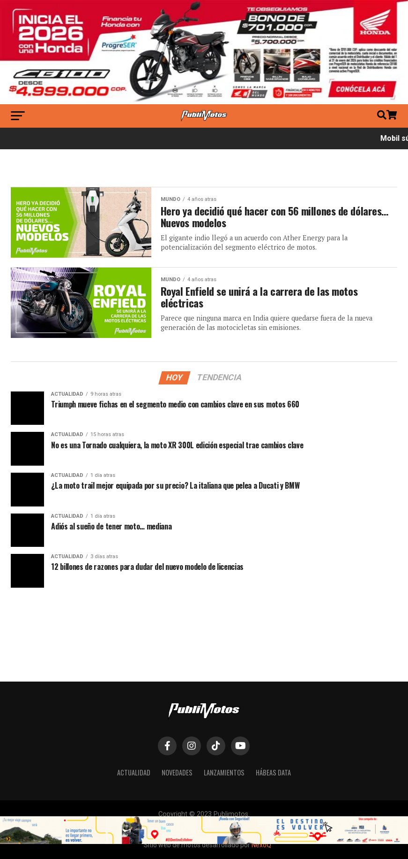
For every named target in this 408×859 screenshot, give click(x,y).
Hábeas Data (273, 772)
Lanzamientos (224, 772)
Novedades (177, 772)
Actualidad (133, 772)
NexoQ (261, 845)
